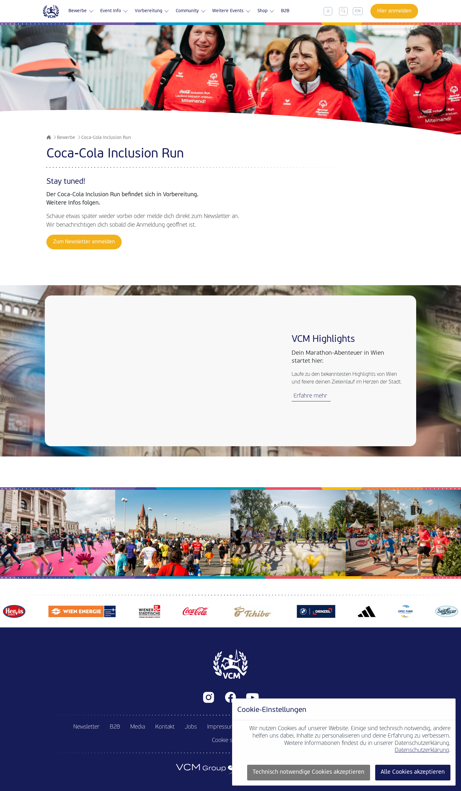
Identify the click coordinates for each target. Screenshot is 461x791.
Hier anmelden (394, 11)
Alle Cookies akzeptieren (413, 772)
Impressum (221, 727)
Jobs (191, 727)
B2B (285, 11)
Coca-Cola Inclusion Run (106, 137)
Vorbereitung (152, 11)
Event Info (114, 11)
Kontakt (164, 727)
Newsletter (86, 727)
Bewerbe (81, 11)
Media (137, 727)
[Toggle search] (343, 11)
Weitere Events (231, 11)
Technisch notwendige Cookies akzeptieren (308, 772)
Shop (266, 11)
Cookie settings (230, 740)
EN (357, 11)
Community (191, 11)
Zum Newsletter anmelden (84, 242)
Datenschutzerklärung (422, 750)
